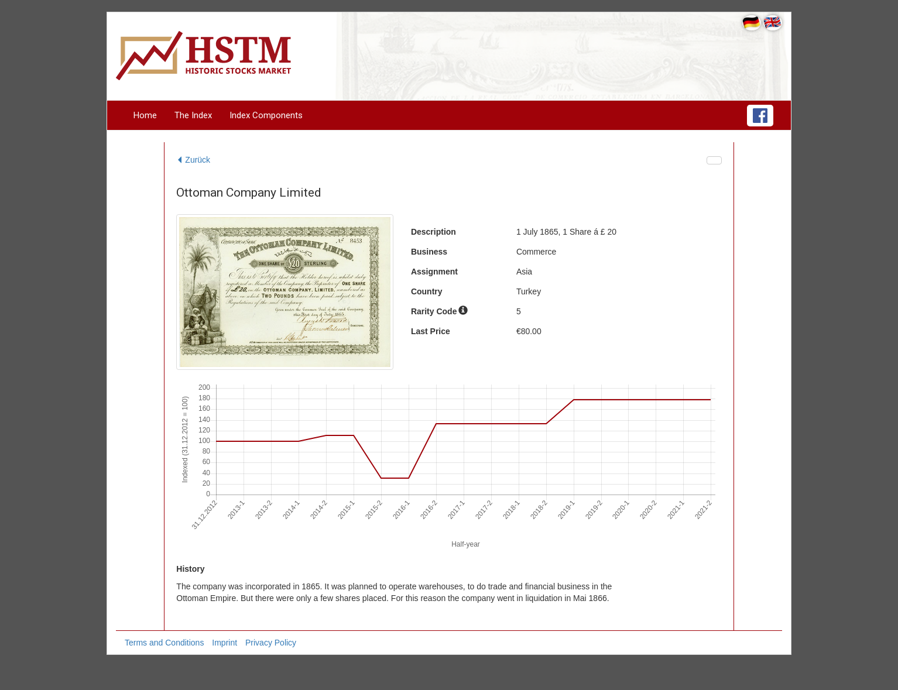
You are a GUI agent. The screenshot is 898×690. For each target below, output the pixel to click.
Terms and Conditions (164, 642)
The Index (193, 115)
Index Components (266, 115)
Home (145, 115)
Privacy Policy (270, 642)
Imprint (224, 642)
